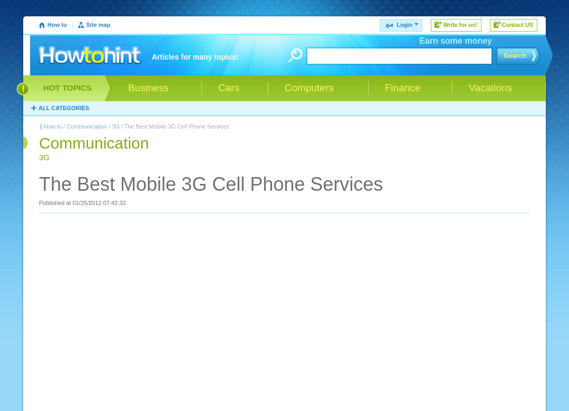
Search (515, 56)
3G (116, 126)
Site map (98, 25)
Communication (86, 126)
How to (57, 25)
